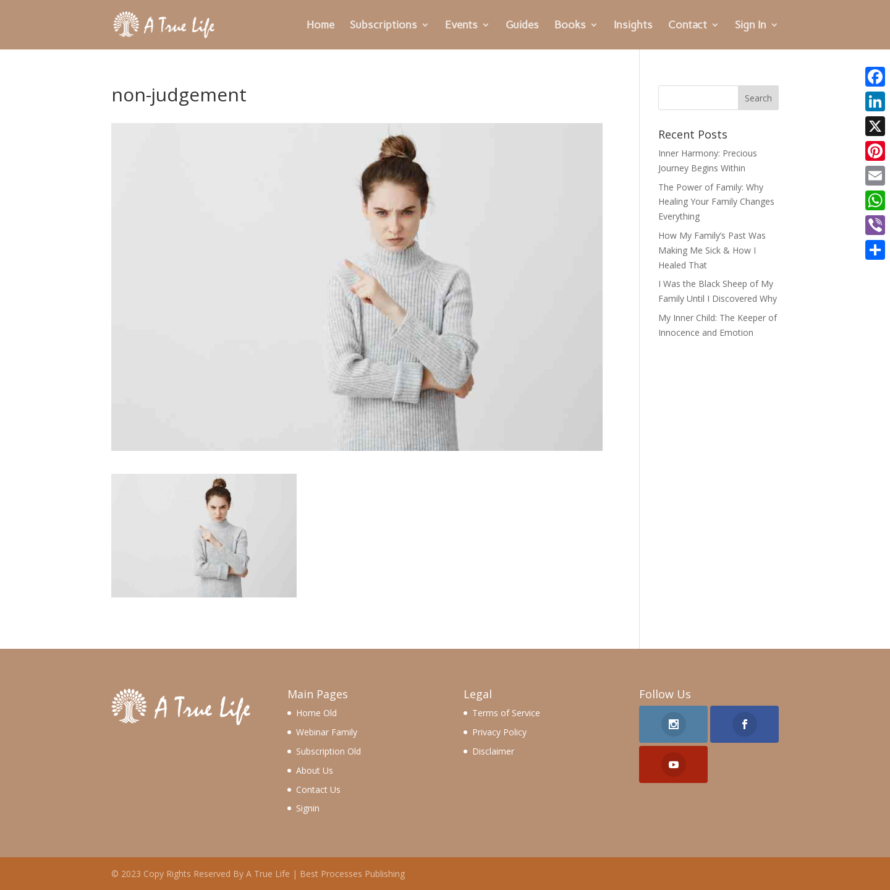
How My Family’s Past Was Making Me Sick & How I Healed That (712, 250)
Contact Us (318, 789)
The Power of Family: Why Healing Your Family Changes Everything (716, 202)
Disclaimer (493, 751)
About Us (314, 770)
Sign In (750, 25)
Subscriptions (383, 25)
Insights (633, 25)
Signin (308, 808)
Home (320, 25)
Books (570, 25)
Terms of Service (506, 713)
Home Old (316, 713)
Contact (687, 25)
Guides (522, 25)
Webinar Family (326, 732)
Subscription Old (328, 751)
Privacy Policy (499, 732)
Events (461, 25)
